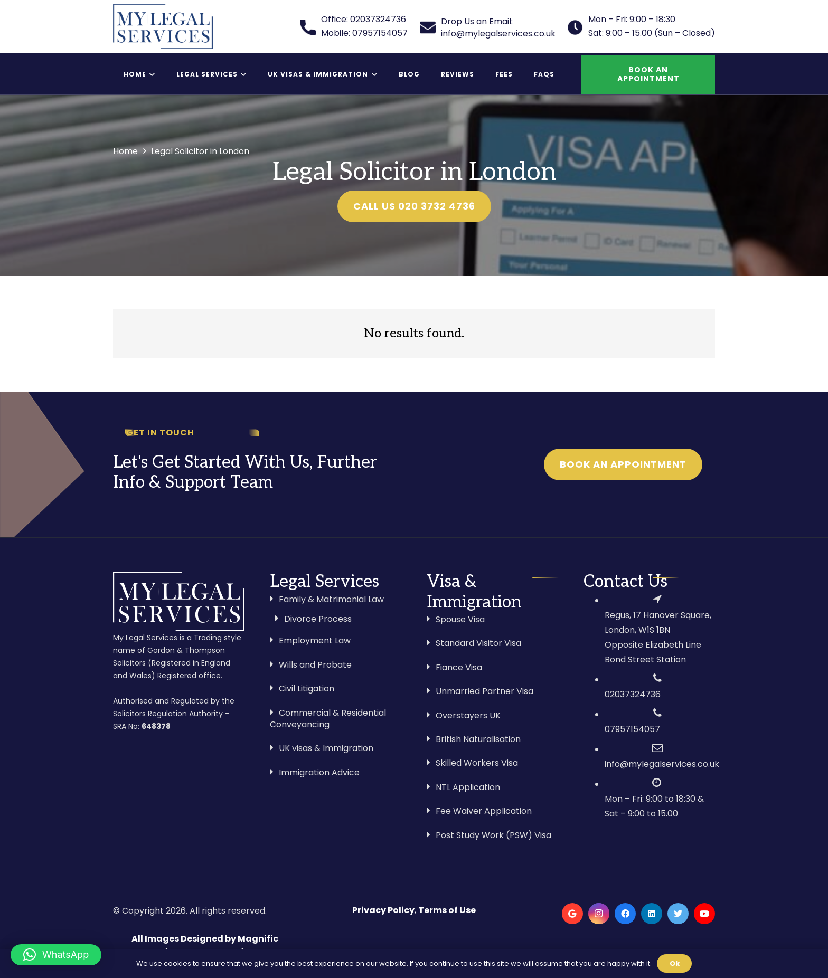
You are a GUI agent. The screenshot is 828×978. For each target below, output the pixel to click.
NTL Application (468, 787)
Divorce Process (318, 619)
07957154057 (632, 729)
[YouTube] (704, 913)
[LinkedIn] (651, 913)
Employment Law (315, 640)
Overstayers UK (468, 715)
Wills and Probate (315, 665)
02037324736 (633, 694)
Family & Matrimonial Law (331, 599)
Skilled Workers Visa (477, 763)
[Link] (163, 26)
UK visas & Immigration (326, 748)
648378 (156, 726)
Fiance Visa (459, 667)
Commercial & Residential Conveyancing (328, 718)
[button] (56, 954)
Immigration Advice (319, 772)
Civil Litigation (306, 688)
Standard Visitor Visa (478, 643)
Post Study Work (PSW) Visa (493, 835)
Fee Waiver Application (484, 811)
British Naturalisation (478, 739)
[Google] (572, 913)
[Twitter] (678, 913)
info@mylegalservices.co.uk (662, 764)
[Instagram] (598, 913)
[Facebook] (625, 913)
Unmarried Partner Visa (484, 691)
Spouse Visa (460, 619)
